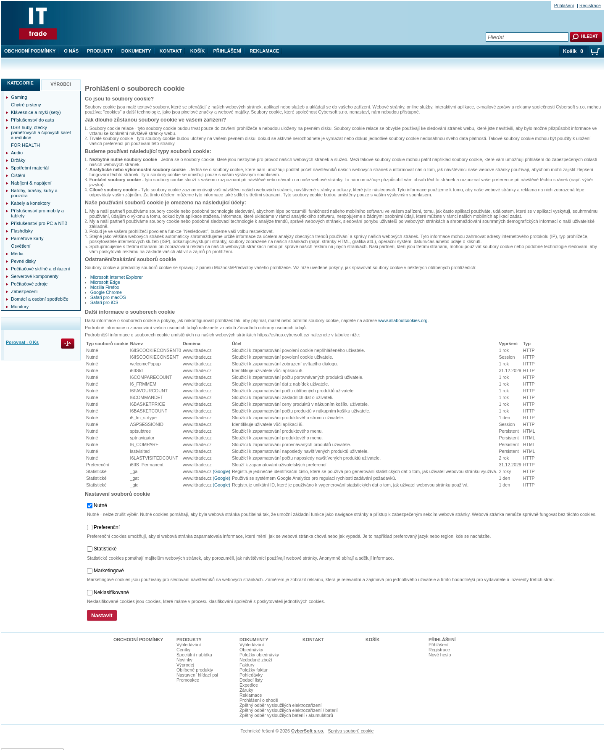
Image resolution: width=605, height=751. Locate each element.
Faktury (247, 664)
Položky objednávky (259, 654)
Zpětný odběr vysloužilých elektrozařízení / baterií (288, 710)
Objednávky (251, 649)
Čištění (18, 175)
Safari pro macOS (108, 297)
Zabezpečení (24, 291)
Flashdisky (22, 230)
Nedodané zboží (255, 659)
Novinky (184, 659)
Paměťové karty (27, 238)
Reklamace (264, 50)
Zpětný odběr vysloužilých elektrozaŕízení (280, 705)
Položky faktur (253, 669)
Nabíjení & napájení (31, 182)
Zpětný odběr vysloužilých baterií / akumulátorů (286, 715)
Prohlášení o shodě (258, 700)
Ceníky (183, 649)
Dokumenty (136, 50)
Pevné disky (23, 261)
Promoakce (187, 679)
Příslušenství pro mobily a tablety (37, 213)
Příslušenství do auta (32, 119)
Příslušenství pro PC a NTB (39, 223)
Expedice (248, 685)
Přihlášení (227, 50)
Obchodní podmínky (29, 50)
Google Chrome (106, 292)
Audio (17, 152)
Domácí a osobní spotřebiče (39, 298)
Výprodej (185, 664)
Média (17, 253)
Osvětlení (20, 246)
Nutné (100, 505)
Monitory (20, 306)
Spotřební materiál (30, 167)
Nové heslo (440, 654)
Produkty (100, 50)
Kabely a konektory (30, 203)
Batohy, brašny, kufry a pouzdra (34, 193)
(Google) (221, 471)
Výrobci (60, 84)
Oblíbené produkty (194, 669)
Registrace (590, 5)
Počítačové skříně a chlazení (40, 268)
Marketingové (109, 571)
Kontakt (171, 50)
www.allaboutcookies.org (402, 320)
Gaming (19, 97)
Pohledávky (251, 674)
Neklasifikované (111, 592)
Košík (197, 50)
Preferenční (107, 527)
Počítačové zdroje (29, 283)
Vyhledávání (188, 644)
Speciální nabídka (194, 654)
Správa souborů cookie (351, 730)
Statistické (105, 549)
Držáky (18, 160)
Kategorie (20, 82)
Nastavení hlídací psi (197, 674)
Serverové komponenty (34, 276)
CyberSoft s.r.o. (307, 730)
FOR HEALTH (25, 145)
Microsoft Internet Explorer (116, 277)
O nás (71, 50)
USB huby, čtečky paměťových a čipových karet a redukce (41, 132)
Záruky (246, 690)
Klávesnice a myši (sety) (36, 112)
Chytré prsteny (26, 104)
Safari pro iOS (104, 302)
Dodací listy (251, 679)
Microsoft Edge (105, 282)
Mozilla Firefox (104, 287)
